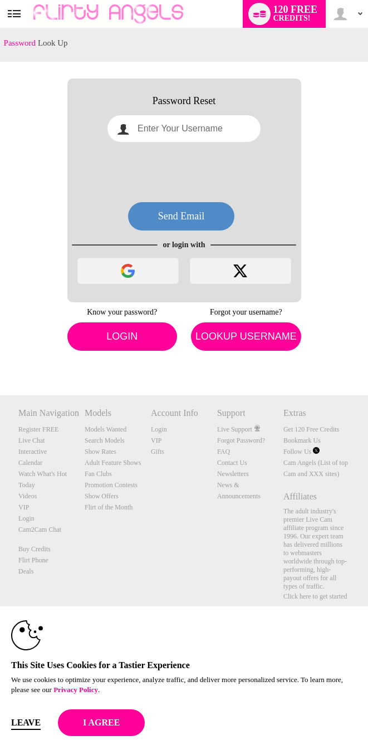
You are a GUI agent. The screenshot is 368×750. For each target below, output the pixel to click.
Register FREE (38, 429)
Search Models (105, 440)
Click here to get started (315, 596)
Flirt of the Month (109, 507)
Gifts (157, 451)
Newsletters (233, 474)
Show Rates (100, 451)
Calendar (30, 463)
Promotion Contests (111, 485)
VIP (23, 507)
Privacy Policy (75, 689)
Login (122, 336)
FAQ (223, 451)
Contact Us (232, 463)
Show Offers (102, 496)
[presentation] (184, 172)
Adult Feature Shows (113, 463)
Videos (27, 496)
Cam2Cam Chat (39, 529)
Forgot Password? (241, 440)
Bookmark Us (302, 440)
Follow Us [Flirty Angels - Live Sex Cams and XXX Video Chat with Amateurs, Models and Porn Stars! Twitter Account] (301, 451)
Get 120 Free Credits (311, 429)
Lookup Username (246, 336)
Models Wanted (105, 429)
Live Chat (31, 440)
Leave (26, 722)
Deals (25, 571)
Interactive (32, 451)
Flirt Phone (33, 560)
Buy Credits (34, 549)
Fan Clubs (98, 474)
